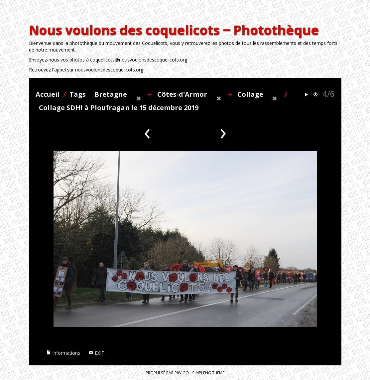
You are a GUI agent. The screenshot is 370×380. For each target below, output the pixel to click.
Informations (63, 353)
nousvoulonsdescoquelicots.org (109, 69)
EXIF (96, 353)
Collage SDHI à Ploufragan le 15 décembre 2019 (118, 107)
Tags (77, 94)
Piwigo (182, 372)
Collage (250, 94)
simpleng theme (208, 372)
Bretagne (110, 94)
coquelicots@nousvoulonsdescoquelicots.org (138, 60)
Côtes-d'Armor (182, 94)
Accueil (48, 94)
